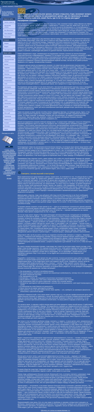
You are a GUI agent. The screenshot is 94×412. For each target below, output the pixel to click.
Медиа (6, 43)
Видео (6, 46)
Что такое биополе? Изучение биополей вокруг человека (9, 154)
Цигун (6, 106)
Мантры (6, 74)
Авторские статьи (7, 26)
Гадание (7, 67)
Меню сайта (7, 53)
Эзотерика (7, 87)
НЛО (5, 84)
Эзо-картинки (8, 50)
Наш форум (8, 33)
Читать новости (9, 22)
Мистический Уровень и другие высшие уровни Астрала (9, 161)
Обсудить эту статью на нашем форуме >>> (55, 410)
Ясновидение (8, 110)
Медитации (7, 77)
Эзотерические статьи (9, 60)
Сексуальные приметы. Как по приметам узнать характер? (9, 167)
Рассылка (7, 37)
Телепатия (7, 116)
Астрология (8, 80)
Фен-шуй (7, 113)
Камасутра (7, 119)
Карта (6, 129)
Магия (6, 64)
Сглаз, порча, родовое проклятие (8, 150)
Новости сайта (8, 19)
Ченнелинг (7, 103)
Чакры (6, 90)
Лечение (7, 126)
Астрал (6, 123)
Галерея (6, 40)
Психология (8, 93)
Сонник (6, 71)
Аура (5, 100)
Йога (5, 97)
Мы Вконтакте (8, 30)
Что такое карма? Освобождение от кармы (9, 173)
